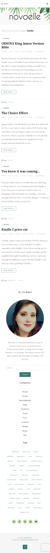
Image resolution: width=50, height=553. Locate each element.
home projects (37, 480)
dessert (12, 466)
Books (6, 38)
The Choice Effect (15, 113)
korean (20, 489)
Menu (4, 4)
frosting (25, 475)
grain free (24, 480)
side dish (11, 508)
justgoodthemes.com (29, 540)
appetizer (26, 452)
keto (39, 484)
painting (36, 498)
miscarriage (36, 494)
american (15, 452)
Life (25, 435)
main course (23, 494)
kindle (10, 102)
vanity (27, 508)
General (25, 422)
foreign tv (14, 475)
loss (28, 489)
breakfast (21, 456)
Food (25, 413)
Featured (25, 409)
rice (39, 503)
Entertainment (25, 400)
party (11, 503)
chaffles (39, 456)
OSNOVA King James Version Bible (23, 45)
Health (25, 426)
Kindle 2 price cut (15, 229)
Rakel (4, 52)
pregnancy (20, 503)
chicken (10, 461)
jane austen (19, 484)
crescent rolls (36, 461)
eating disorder (34, 466)
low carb (12, 494)
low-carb (37, 489)
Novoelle (28, 538)
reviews (31, 503)
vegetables (38, 508)
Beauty (25, 392)
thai (19, 508)
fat (21, 470)
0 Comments (40, 52)
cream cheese (22, 461)
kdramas (31, 484)
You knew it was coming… (21, 171)
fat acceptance (31, 470)
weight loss (24, 512)
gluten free (11, 480)
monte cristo (15, 498)
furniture (35, 475)
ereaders (11, 280)
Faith (25, 405)
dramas (21, 466)
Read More (8, 92)
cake (30, 456)
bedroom (10, 456)
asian (36, 452)
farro (14, 470)
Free (25, 418)
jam (10, 484)
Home (25, 431)
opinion (26, 498)
